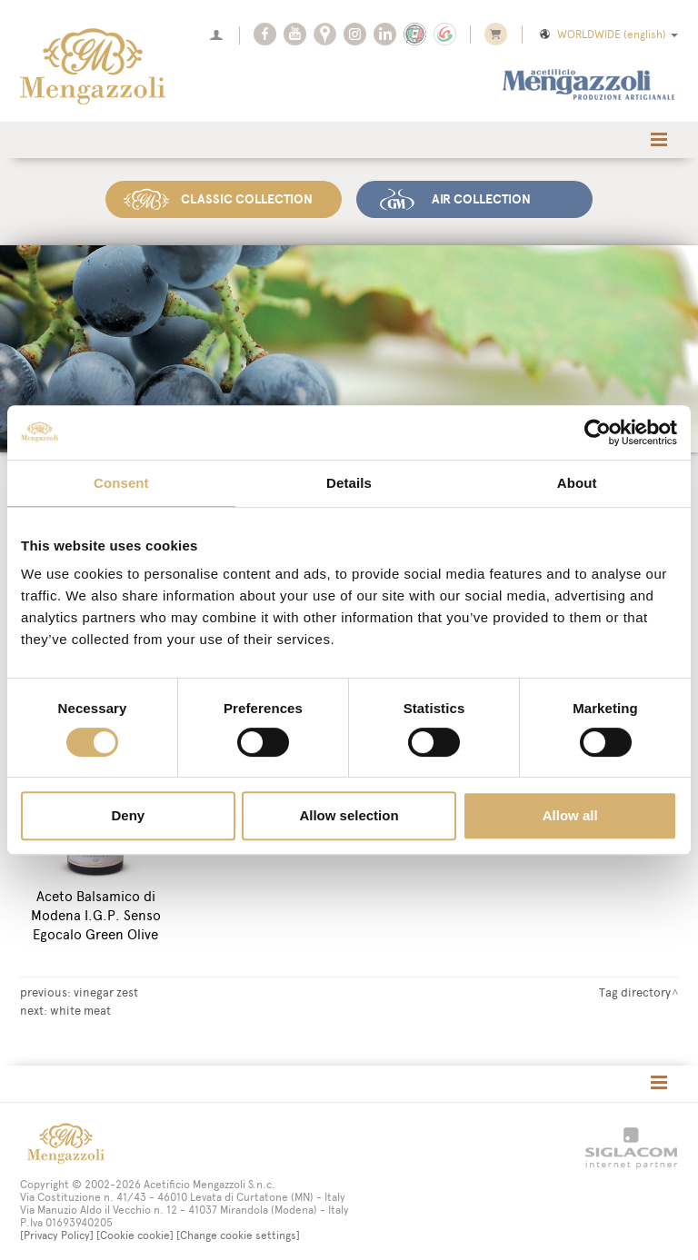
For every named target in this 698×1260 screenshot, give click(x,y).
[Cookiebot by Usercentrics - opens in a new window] (597, 432)
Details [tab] (349, 483)
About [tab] (577, 483)
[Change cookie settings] (238, 1231)
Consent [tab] (121, 483)
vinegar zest (106, 987)
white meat (80, 1005)
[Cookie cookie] (135, 1231)
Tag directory (635, 987)
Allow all (570, 815)
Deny (128, 815)
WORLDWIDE (607, 34)
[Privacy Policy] (57, 1231)
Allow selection (348, 815)
